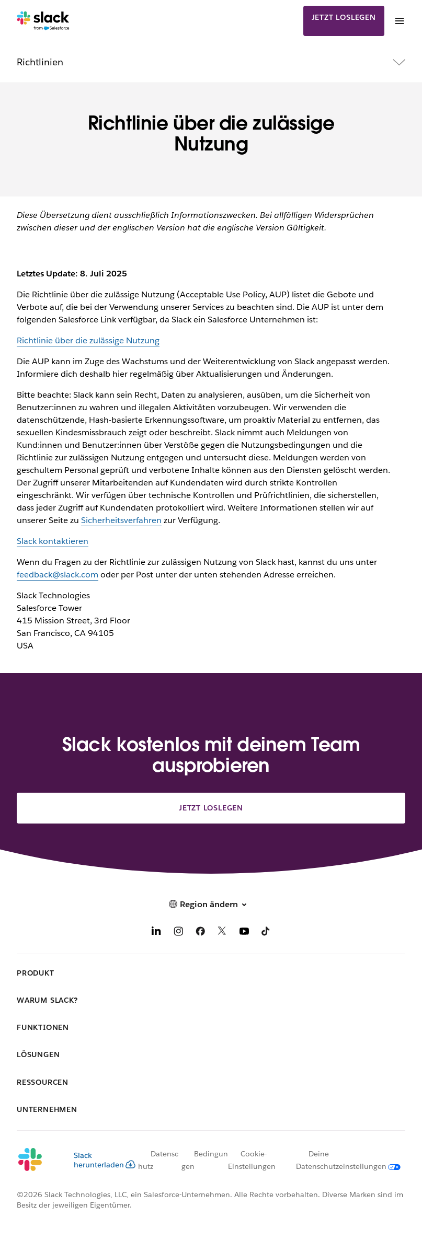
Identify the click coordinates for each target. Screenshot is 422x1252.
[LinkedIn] (156, 933)
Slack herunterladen (104, 1160)
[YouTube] (244, 933)
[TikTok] (266, 933)
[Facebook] (200, 933)
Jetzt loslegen (344, 17)
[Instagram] (178, 933)
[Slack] (43, 21)
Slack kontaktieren (52, 541)
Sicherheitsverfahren (121, 520)
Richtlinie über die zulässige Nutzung (88, 340)
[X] (222, 933)
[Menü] (399, 21)
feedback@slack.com (57, 574)
